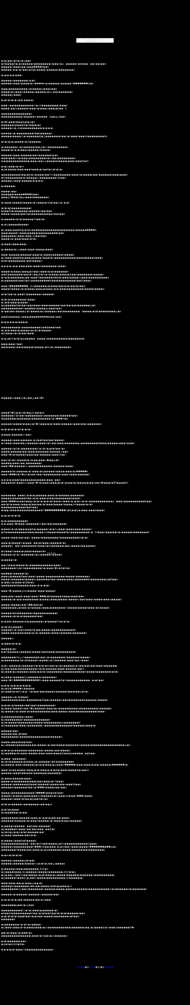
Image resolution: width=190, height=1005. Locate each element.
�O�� (81, 967)
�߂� (92, 967)
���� (109, 967)
